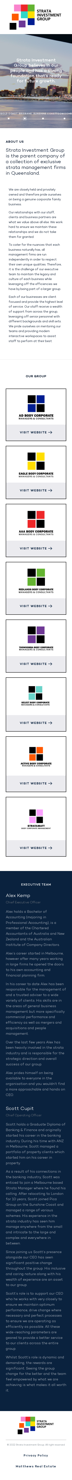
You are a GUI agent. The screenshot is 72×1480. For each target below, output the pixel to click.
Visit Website (36, 433)
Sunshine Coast (45, 113)
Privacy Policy (36, 1456)
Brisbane (25, 113)
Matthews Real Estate (36, 1466)
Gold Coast (9, 113)
